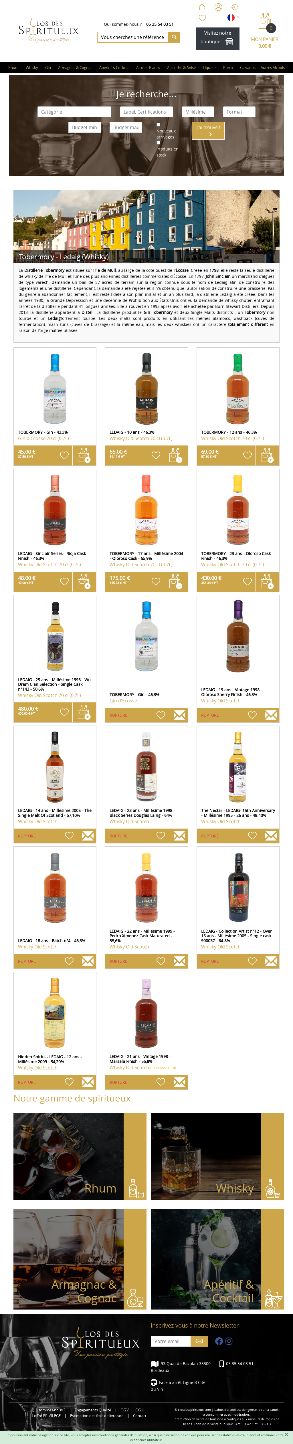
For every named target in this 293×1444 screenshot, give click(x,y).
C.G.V (124, 1410)
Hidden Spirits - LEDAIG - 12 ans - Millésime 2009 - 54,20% (50, 1059)
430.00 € (211, 580)
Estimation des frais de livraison (97, 1415)
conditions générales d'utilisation (122, 1435)
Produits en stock (168, 152)
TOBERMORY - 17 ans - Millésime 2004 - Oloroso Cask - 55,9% (146, 556)
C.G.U (139, 1410)
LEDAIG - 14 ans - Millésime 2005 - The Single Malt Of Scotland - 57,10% (55, 813)
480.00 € (28, 710)
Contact (139, 1415)
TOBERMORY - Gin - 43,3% (43, 432)
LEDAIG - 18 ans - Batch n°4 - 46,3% (51, 940)
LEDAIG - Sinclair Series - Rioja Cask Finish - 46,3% (52, 556)
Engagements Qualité (93, 1410)
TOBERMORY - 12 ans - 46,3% (229, 432)
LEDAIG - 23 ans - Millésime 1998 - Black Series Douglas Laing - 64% (142, 813)
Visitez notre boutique (218, 39)
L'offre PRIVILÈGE (46, 1415)
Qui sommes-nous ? (123, 24)
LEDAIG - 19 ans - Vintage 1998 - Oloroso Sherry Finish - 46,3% (231, 692)
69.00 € (210, 453)
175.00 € (120, 580)
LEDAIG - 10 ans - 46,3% (132, 432)
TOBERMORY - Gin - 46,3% (134, 694)
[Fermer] (286, 1434)
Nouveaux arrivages (166, 134)
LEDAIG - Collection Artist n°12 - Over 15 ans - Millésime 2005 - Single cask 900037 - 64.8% (236, 936)
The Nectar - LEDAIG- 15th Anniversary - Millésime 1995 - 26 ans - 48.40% (238, 813)
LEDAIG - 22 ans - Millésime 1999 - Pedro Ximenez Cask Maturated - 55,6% (142, 936)
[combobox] (74, 111)
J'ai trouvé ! (208, 130)
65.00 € (118, 453)
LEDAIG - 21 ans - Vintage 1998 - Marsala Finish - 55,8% (140, 1059)
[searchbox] (74, 111)
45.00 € (26, 453)
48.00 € (26, 580)
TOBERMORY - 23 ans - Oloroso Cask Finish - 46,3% (236, 556)
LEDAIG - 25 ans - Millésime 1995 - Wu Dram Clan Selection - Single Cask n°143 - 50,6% (54, 684)
